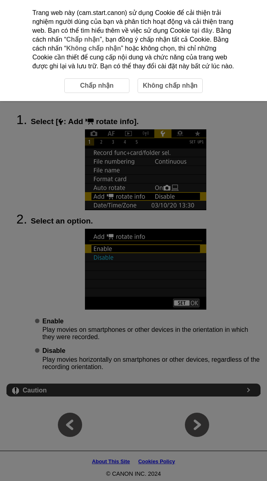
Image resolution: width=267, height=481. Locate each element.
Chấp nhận (83, 39)
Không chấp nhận (93, 48)
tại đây (202, 30)
